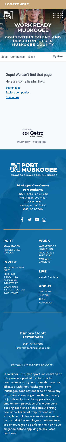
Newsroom (46, 302)
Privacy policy (23, 142)
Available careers (45, 261)
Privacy (16, 365)
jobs (4, 56)
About (45, 286)
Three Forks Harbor (12, 251)
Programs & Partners (47, 254)
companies (17, 56)
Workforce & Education (47, 248)
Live (43, 271)
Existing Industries (11, 275)
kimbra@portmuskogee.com (33, 348)
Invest (10, 262)
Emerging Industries (11, 282)
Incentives (11, 293)
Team (42, 299)
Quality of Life (48, 276)
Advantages (12, 246)
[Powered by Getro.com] (33, 133)
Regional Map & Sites (14, 269)
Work (44, 241)
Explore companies (18, 92)
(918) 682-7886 (33, 209)
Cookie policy (39, 142)
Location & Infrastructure (15, 288)
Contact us (12, 97)
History (44, 295)
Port (8, 241)
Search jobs (13, 87)
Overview (45, 291)
